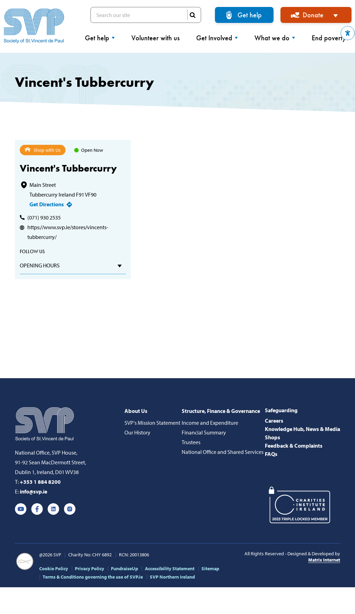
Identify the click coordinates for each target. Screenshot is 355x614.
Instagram (70, 509)
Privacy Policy (89, 568)
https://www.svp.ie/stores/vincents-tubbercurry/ (67, 232)
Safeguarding (281, 410)
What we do (274, 37)
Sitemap (210, 568)
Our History (137, 432)
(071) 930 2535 (44, 217)
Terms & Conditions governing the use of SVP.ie (93, 577)
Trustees (191, 442)
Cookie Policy (53, 568)
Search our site (145, 15)
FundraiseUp (124, 568)
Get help (249, 14)
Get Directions (46, 204)
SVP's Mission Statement (152, 422)
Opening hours (40, 265)
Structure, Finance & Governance (221, 410)
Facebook (37, 509)
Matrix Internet (324, 560)
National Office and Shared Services (222, 451)
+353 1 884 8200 (40, 481)
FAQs (271, 453)
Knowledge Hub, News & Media (302, 428)
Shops (272, 437)
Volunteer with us (155, 37)
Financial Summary (204, 432)
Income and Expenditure (210, 422)
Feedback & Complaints (293, 445)
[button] (347, 33)
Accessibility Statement (169, 568)
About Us (135, 410)
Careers (274, 420)
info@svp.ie (33, 491)
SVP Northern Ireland (172, 577)
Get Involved (217, 37)
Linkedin (53, 509)
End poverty (332, 37)
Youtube (21, 509)
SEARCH (192, 15)
